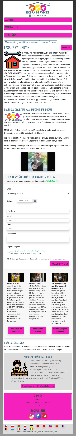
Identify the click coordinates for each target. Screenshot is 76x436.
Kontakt (38, 405)
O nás (37, 399)
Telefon (10, 224)
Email (9, 216)
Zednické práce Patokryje (38, 357)
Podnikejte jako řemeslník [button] (60, 330)
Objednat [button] (66, 47)
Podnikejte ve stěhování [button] (16, 330)
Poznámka (11, 234)
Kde (8, 206)
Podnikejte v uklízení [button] (38, 330)
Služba (10, 189)
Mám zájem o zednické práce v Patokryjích (38, 386)
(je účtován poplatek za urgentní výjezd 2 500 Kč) (27, 253)
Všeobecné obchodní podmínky (38, 402)
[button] (38, 20)
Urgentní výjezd (13, 247)
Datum (9, 201)
